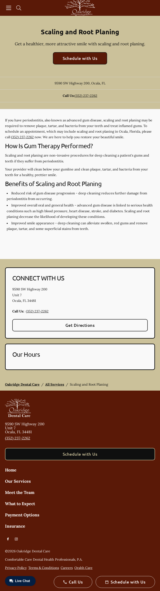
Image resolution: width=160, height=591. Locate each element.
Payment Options (22, 514)
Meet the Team (19, 492)
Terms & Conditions (43, 568)
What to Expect (20, 503)
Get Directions (80, 325)
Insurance (15, 526)
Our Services (18, 481)
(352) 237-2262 (86, 96)
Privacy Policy (16, 568)
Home (10, 470)
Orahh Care (83, 568)
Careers (67, 568)
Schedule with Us (80, 58)
